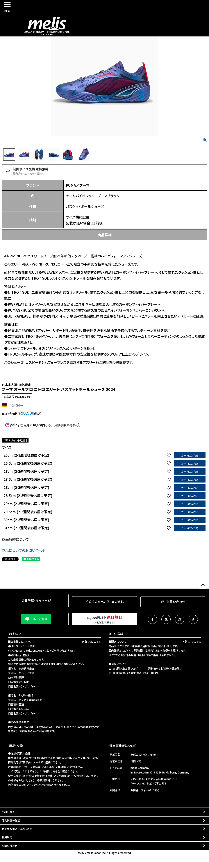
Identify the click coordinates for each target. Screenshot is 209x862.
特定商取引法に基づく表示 (17, 829)
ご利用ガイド (9, 812)
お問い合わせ (9, 846)
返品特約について (15, 539)
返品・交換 (16, 745)
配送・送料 (116, 634)
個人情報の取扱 (11, 820)
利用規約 (7, 837)
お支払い (15, 634)
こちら (54, 771)
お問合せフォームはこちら (144, 790)
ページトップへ (202, 585)
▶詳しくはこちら (91, 641)
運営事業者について (122, 745)
